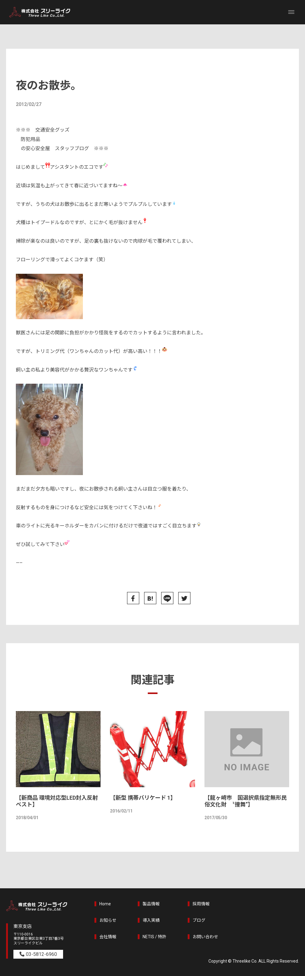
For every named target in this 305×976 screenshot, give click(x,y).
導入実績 (151, 920)
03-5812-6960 (41, 954)
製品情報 (151, 903)
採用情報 (201, 903)
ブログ (199, 920)
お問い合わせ (205, 936)
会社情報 (107, 936)
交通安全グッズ (52, 130)
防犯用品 (30, 139)
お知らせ (107, 920)
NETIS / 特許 (154, 936)
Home (105, 903)
